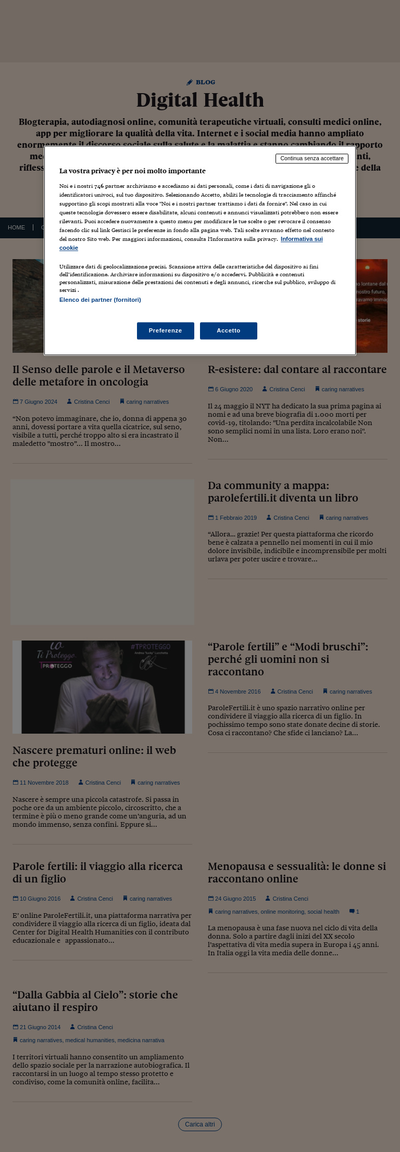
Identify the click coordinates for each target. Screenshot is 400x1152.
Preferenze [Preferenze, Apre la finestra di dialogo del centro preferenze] (165, 330)
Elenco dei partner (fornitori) (100, 300)
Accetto (229, 330)
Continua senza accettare (312, 159)
